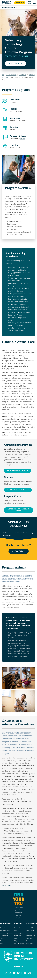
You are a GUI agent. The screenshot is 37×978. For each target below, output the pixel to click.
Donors (2, 941)
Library (15, 930)
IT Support (16, 941)
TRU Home (3, 75)
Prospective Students (5, 930)
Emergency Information (18, 910)
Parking (28, 933)
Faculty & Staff (4, 935)
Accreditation (18, 912)
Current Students (4, 928)
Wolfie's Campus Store (19, 933)
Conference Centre (31, 935)
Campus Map (29, 943)
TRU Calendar (7, 886)
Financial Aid (17, 928)
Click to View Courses (18, 490)
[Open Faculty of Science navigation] (18, 7)
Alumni (2, 938)
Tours (27, 941)
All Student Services (19, 943)
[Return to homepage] (6, 2)
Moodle (16, 938)
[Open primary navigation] (32, 2)
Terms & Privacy (18, 907)
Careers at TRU (30, 928)
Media (1, 943)
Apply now (20, 2)
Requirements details (17, 470)
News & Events (30, 930)
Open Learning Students (6, 933)
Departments (22, 75)
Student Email (17, 935)
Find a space (29, 938)
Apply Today (18, 551)
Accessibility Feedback (18, 917)
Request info (15, 64)
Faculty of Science (11, 75)
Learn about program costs (18, 510)
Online (22, 139)
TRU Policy (18, 915)
